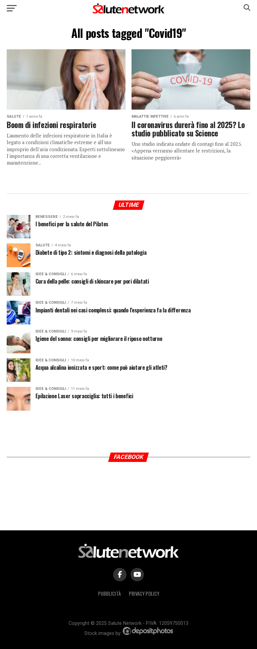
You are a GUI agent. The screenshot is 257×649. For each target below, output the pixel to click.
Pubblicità (109, 593)
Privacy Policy (144, 593)
